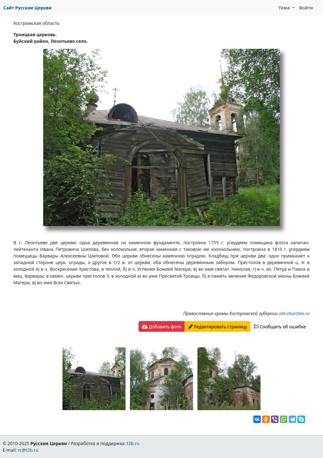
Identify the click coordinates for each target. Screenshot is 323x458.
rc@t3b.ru (28, 450)
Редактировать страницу (217, 327)
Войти (306, 8)
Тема (285, 8)
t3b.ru (133, 443)
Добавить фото (161, 327)
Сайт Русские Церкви (27, 8)
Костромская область (37, 23)
